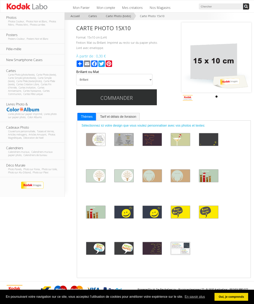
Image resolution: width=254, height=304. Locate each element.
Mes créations (132, 7)
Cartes (92, 16)
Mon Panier (81, 7)
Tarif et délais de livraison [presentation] (118, 116)
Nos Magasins (160, 7)
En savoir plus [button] (195, 296)
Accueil (75, 16)
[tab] (86, 117)
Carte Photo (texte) (118, 16)
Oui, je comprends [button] (231, 296)
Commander (116, 97)
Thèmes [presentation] (87, 116)
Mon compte (106, 7)
